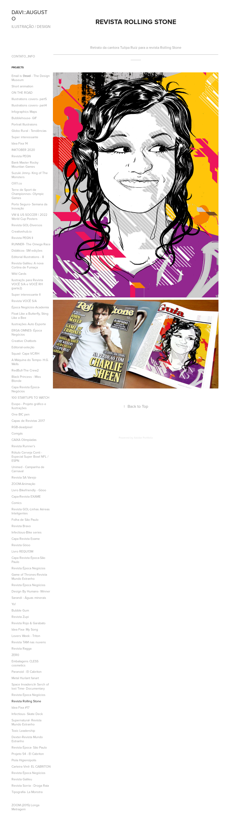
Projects (18, 67)
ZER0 (15, 655)
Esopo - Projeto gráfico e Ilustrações (29, 406)
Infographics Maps (24, 111)
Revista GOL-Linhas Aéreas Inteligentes (31, 511)
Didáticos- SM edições (27, 250)
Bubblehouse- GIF (24, 118)
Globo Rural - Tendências (29, 130)
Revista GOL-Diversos (27, 225)
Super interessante (25, 137)
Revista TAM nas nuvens (29, 642)
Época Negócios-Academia (30, 307)
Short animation (22, 86)
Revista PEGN (21, 156)
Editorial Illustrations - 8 (28, 257)
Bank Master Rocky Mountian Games (25, 164)
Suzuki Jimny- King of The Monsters (30, 175)
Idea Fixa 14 (20, 143)
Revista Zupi (20, 616)
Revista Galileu (22, 779)
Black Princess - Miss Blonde (26, 378)
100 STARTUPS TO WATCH (30, 397)
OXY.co (17, 183)
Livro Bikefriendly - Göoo (29, 490)
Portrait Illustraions (24, 124)
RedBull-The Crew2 (25, 370)
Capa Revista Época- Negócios (26, 389)
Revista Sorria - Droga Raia (30, 785)
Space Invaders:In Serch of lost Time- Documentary (30, 686)
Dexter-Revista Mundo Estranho (27, 739)
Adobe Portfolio (143, 438)
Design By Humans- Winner (31, 591)
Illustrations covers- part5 (29, 99)
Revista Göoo (21, 545)
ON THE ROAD (22, 92)
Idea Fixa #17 (20, 707)
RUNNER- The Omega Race (31, 244)
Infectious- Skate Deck (27, 714)
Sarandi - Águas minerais (29, 597)
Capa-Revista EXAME (26, 496)
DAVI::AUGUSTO (29, 15)
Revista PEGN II (22, 238)
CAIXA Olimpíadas (24, 439)
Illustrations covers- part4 (29, 105)
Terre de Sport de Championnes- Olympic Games (28, 193)
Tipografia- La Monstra (27, 792)
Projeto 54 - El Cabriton (28, 754)
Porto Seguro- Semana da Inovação (29, 206)
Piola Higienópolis (24, 760)
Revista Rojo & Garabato (28, 623)
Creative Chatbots (24, 341)
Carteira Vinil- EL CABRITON (31, 766)
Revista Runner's (23, 446)
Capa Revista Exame (26, 538)
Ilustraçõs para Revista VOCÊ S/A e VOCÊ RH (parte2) (27, 284)
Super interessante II (26, 294)
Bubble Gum (20, 610)
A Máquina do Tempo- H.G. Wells (30, 362)
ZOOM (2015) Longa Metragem (25, 807)
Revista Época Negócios (28, 568)
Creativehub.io (22, 231)
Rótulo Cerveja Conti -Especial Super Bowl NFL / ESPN (30, 456)
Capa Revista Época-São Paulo (28, 559)
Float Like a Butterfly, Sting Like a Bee (30, 315)
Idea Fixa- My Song (25, 629)
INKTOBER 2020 (23, 149)
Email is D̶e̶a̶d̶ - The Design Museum (31, 78)
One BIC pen (21, 414)
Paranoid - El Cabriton (27, 671)
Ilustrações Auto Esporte (29, 324)
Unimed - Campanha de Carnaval (28, 469)
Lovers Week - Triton (26, 636)
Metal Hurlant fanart (25, 678)
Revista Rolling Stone (26, 701)
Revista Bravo (21, 526)
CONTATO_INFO (23, 56)
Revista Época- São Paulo (29, 747)
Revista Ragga (21, 648)
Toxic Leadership (23, 730)
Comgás (17, 433)
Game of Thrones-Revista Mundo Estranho (29, 576)
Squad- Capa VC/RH (25, 353)
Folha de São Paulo (25, 519)
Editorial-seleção (23, 347)
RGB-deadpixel (22, 427)
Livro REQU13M (22, 551)
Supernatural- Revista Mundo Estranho (26, 722)
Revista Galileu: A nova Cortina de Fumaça (27, 265)
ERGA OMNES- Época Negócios (27, 332)
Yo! (14, 604)
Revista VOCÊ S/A (24, 301)
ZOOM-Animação (23, 483)
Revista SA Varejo (24, 477)
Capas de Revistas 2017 (28, 420)
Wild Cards (19, 273)
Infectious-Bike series (27, 532)
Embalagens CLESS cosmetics (25, 663)
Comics (17, 503)
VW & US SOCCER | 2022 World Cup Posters (29, 216)
